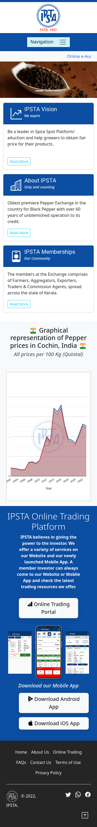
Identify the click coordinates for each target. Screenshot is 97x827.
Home (21, 752)
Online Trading (67, 752)
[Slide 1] (39, 91)
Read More (19, 161)
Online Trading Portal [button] (48, 608)
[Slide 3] (58, 91)
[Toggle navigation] (48, 42)
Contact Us (40, 762)
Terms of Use (68, 762)
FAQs (21, 762)
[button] (85, 815)
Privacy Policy (48, 773)
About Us (40, 752)
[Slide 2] (49, 91)
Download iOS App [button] (54, 723)
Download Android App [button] (54, 702)
